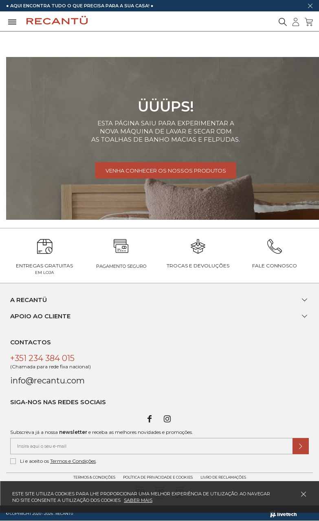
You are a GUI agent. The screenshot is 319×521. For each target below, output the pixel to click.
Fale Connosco (274, 266)
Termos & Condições (94, 477)
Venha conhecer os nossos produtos (166, 170)
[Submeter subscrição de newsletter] (301, 446)
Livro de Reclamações (223, 477)
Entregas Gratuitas (44, 269)
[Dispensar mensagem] (310, 6)
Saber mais (138, 500)
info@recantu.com (47, 380)
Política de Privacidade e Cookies (158, 477)
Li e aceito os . (53, 461)
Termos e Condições (73, 461)
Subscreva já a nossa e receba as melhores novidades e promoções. (101, 432)
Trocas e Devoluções (198, 266)
